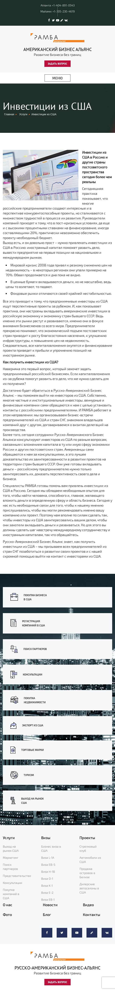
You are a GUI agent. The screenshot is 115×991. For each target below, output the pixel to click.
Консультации (12, 882)
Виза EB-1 (48, 899)
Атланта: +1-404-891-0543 (58, 5)
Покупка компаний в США (11, 894)
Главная (9, 114)
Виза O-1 (47, 878)
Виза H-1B (48, 871)
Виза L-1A (47, 857)
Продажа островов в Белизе (87, 873)
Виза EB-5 (48, 864)
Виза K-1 (47, 885)
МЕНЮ (57, 78)
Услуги (23, 114)
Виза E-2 (47, 892)
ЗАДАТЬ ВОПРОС (57, 63)
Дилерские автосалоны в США (89, 888)
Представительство (17, 875)
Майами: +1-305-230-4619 (57, 11)
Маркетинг (10, 857)
